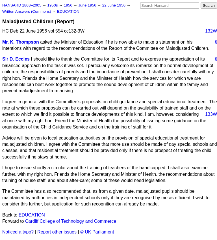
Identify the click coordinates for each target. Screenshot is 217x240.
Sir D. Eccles (16, 59)
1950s (53, 5)
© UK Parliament (97, 232)
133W (211, 114)
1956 (68, 5)
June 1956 (87, 5)
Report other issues (57, 232)
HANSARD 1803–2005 (21, 5)
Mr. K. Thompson (20, 42)
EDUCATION (68, 11)
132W (211, 31)
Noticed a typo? (18, 232)
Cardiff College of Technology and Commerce (70, 221)
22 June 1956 (114, 5)
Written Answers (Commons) (27, 11)
